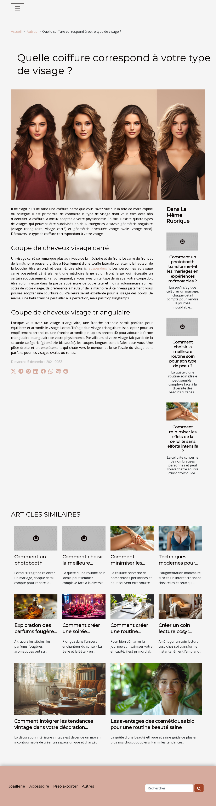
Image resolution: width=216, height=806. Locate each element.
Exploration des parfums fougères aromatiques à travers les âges (35, 634)
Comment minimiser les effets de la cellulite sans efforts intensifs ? (182, 438)
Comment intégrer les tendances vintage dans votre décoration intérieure (53, 727)
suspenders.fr (99, 268)
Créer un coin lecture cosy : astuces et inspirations (174, 634)
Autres (32, 31)
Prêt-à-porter (65, 786)
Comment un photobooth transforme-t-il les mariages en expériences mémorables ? (182, 268)
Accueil (16, 31)
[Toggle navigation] (17, 8)
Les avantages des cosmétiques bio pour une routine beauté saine (152, 724)
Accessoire (39, 786)
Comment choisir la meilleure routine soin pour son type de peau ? (182, 354)
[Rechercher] (169, 788)
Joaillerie (16, 786)
